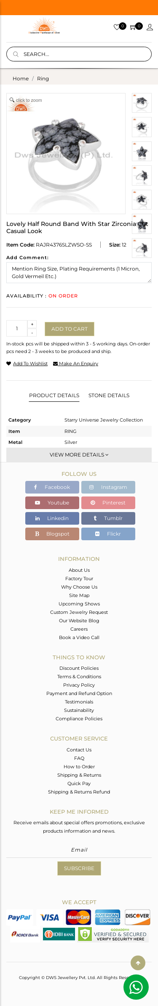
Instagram (108, 487)
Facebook (52, 487)
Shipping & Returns (79, 775)
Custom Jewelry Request (79, 612)
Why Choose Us (79, 587)
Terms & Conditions (79, 677)
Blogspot (52, 534)
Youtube (52, 502)
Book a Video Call (79, 637)
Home (21, 78)
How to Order (79, 767)
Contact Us (79, 750)
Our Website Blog (79, 621)
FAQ (79, 758)
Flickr (108, 534)
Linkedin (52, 518)
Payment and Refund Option (79, 693)
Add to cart (69, 329)
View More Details (79, 454)
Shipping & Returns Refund (79, 792)
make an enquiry (75, 363)
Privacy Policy (79, 685)
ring (43, 78)
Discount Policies (79, 668)
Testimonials (79, 702)
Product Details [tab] (54, 395)
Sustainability (79, 710)
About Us (79, 570)
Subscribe (79, 868)
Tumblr (108, 518)
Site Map (79, 595)
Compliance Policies (79, 719)
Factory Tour (79, 578)
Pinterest (108, 502)
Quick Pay (79, 783)
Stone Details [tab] (108, 395)
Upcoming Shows (79, 604)
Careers (79, 629)
